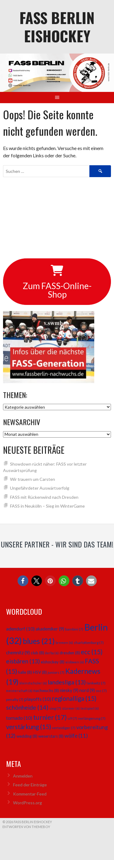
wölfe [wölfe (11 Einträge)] (76, 735)
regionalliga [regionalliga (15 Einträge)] (74, 698)
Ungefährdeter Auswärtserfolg (39, 488)
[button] (23, 580)
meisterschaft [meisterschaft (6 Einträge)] (19, 691)
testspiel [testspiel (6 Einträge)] (90, 708)
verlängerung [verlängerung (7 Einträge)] (91, 718)
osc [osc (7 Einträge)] (101, 690)
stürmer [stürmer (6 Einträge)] (71, 708)
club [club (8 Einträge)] (37, 652)
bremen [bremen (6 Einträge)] (64, 643)
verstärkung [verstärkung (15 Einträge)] (28, 726)
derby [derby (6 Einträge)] (52, 653)
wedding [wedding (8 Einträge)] (26, 736)
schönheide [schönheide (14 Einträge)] (27, 707)
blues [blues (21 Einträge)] (39, 641)
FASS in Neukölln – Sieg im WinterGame (47, 506)
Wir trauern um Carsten (32, 479)
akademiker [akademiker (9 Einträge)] (50, 628)
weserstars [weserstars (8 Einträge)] (51, 736)
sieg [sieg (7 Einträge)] (55, 708)
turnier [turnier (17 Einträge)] (50, 717)
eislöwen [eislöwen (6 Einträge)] (74, 662)
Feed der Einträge (30, 784)
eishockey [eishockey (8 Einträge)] (52, 661)
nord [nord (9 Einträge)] (87, 690)
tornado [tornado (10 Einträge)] (19, 718)
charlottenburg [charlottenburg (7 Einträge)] (89, 642)
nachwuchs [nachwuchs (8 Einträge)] (46, 690)
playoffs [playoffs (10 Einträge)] (37, 699)
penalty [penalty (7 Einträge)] (14, 699)
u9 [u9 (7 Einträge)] (72, 718)
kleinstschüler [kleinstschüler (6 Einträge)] (33, 683)
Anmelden (23, 775)
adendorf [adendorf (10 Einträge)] (20, 628)
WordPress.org (27, 802)
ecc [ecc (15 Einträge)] (91, 651)
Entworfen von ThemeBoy (26, 827)
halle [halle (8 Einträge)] (25, 672)
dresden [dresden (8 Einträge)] (70, 652)
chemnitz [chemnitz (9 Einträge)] (18, 652)
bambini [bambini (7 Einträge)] (74, 629)
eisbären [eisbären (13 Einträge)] (23, 661)
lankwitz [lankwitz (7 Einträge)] (96, 683)
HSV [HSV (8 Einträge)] (40, 672)
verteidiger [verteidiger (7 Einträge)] (63, 727)
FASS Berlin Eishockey (57, 27)
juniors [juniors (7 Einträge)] (56, 672)
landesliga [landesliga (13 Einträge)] (67, 682)
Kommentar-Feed (30, 793)
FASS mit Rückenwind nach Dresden (44, 497)
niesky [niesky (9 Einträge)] (69, 690)
